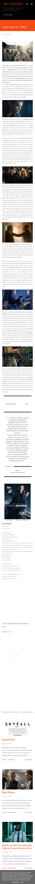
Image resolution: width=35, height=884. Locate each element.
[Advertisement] (17, 693)
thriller (25, 624)
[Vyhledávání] (27, 3)
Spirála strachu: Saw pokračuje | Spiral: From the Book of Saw (17, 847)
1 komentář (11, 759)
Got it (22, 882)
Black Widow (8, 792)
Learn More (15, 882)
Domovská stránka (7, 14)
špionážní (17, 624)
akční (10, 624)
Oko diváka (12, 4)
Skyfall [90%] (8, 739)
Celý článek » (28, 759)
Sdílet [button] (4, 626)
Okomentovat (11, 812)
